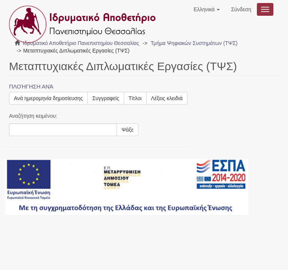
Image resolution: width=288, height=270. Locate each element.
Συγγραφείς (105, 98)
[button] (206, 9)
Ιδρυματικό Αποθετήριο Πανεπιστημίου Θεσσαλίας (81, 43)
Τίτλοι (135, 98)
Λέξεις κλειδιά (167, 98)
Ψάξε (128, 130)
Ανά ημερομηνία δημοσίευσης (48, 98)
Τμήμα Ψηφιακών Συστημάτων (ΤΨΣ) (194, 43)
